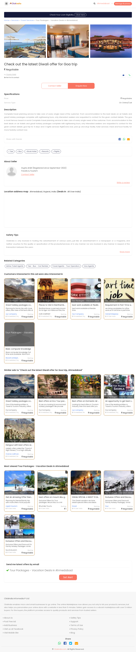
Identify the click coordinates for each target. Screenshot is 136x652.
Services (15, 20)
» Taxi (10, 151)
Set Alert (68, 577)
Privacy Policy (77, 629)
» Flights (56, 151)
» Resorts (45, 151)
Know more (125, 251)
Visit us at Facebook (13, 629)
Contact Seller (54, 85)
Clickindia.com (60, 649)
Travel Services (27, 20)
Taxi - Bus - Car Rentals (38, 266)
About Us (8, 617)
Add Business (10, 625)
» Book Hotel (31, 151)
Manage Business (123, 3)
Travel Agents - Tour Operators (66, 266)
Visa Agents (89, 266)
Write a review (123, 182)
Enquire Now (81, 85)
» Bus (19, 151)
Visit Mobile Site (11, 632)
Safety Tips (76, 617)
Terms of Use (77, 625)
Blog (73, 632)
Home (6, 20)
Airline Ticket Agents (14, 266)
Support (74, 621)
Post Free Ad (10, 621)
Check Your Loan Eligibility (68, 14)
